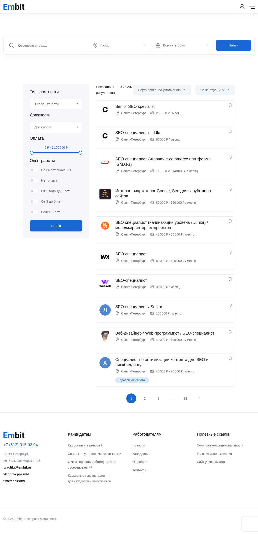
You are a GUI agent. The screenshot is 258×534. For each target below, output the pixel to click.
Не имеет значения (56, 170)
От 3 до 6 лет (51, 201)
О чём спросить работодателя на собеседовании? (92, 464)
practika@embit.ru (17, 467)
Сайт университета (211, 462)
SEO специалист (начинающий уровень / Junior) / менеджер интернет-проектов (161, 225)
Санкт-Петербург (133, 113)
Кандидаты (140, 453)
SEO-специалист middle (137, 132)
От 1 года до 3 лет (55, 191)
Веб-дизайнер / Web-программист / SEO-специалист (164, 333)
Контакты (139, 470)
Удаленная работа (132, 380)
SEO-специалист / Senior (138, 307)
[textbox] (118, 45)
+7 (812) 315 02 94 (20, 445)
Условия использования (214, 453)
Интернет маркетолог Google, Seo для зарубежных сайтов (163, 193)
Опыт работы (42, 161)
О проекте (139, 462)
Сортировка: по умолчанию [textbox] (159, 90)
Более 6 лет (50, 212)
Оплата (37, 138)
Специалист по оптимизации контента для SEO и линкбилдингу (161, 362)
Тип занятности (44, 92)
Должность (40, 115)
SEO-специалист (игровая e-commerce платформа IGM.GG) (163, 161)
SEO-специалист (131, 254)
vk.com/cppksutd (16, 474)
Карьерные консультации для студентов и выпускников (89, 478)
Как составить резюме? (85, 445)
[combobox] (121, 45)
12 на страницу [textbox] (212, 90)
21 (185, 398)
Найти (233, 45)
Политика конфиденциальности (220, 445)
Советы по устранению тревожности (94, 453)
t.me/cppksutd (14, 481)
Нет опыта (49, 180)
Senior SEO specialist (134, 106)
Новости (138, 445)
